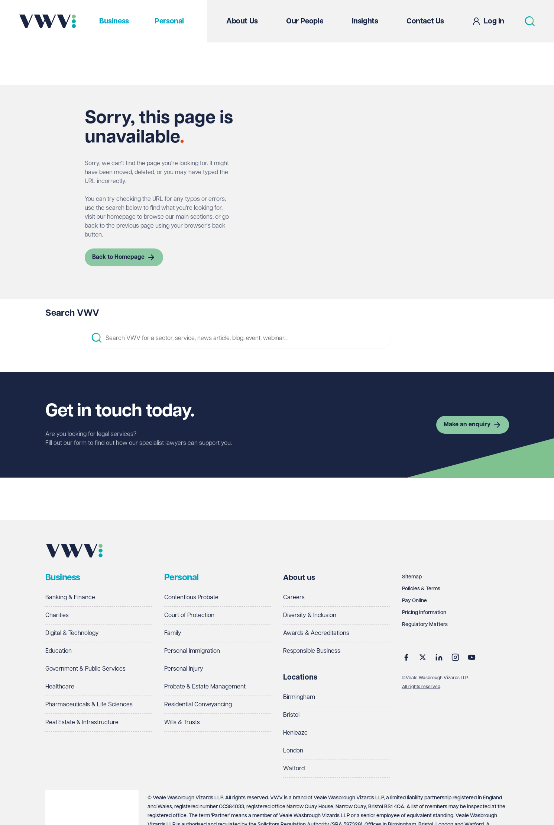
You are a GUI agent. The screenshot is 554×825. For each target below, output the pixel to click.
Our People (304, 21)
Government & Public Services (85, 669)
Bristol (291, 715)
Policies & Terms (421, 588)
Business (114, 21)
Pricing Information (424, 612)
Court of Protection (189, 615)
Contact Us (425, 21)
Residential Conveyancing (198, 705)
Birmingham (299, 697)
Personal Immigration (192, 651)
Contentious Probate (191, 597)
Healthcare (59, 687)
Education (58, 651)
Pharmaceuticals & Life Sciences (89, 705)
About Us (242, 21)
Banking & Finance (70, 597)
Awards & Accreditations (316, 633)
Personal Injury (183, 669)
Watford (294, 768)
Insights (365, 21)
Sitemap (412, 577)
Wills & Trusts (182, 722)
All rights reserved (421, 686)
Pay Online (414, 600)
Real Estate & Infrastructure (82, 722)
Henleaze (295, 733)
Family (172, 633)
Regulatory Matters (425, 624)
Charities (57, 615)
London (293, 751)
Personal (169, 21)
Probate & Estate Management (205, 687)
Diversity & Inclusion (309, 615)
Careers (294, 597)
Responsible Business (311, 651)
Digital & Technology (72, 633)
